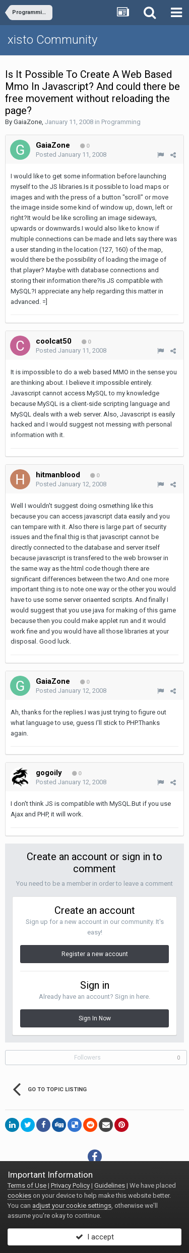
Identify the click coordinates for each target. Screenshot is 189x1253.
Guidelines (109, 1185)
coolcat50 (54, 341)
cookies (19, 1195)
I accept (95, 1236)
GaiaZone (28, 122)
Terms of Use (27, 1185)
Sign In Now (95, 1018)
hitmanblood (58, 474)
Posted (71, 154)
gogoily (49, 772)
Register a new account (94, 954)
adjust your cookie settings (71, 1205)
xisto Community (52, 40)
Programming (121, 122)
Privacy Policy (70, 1185)
